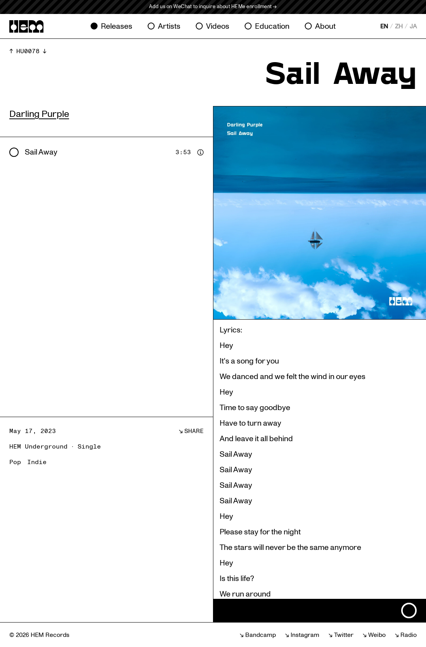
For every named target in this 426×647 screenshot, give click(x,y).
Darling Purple (39, 114)
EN (384, 26)
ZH (399, 26)
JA (413, 26)
